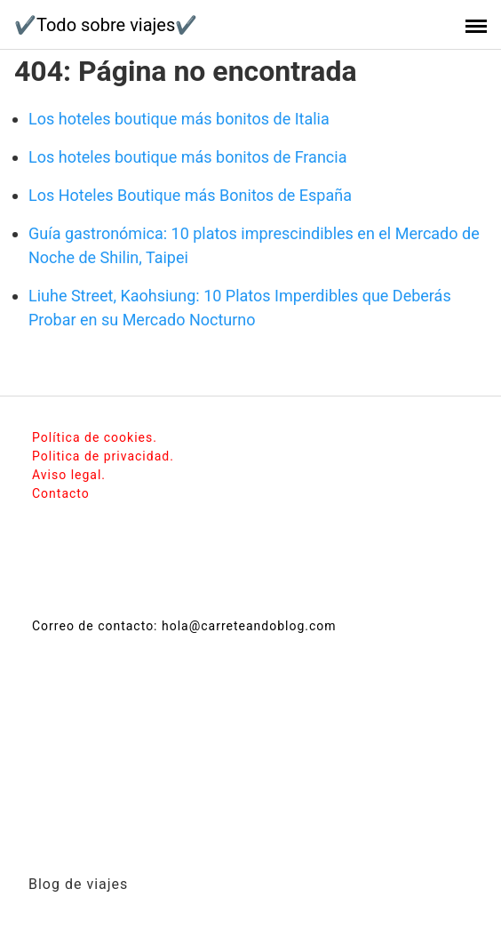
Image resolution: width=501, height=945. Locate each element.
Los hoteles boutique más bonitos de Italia (179, 118)
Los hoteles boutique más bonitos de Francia (187, 157)
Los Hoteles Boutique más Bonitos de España (190, 195)
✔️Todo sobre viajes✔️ (105, 25)
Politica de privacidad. (103, 456)
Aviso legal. (69, 475)
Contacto (61, 493)
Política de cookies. (94, 437)
